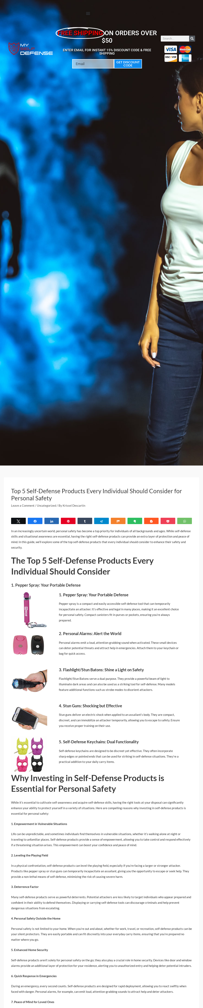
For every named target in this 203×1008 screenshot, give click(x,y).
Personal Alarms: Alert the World (92, 633)
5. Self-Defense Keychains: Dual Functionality (99, 742)
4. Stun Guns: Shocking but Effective (90, 705)
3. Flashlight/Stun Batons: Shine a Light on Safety (101, 669)
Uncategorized (46, 505)
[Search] (192, 39)
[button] (88, 13)
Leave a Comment (22, 505)
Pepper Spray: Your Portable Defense (95, 594)
